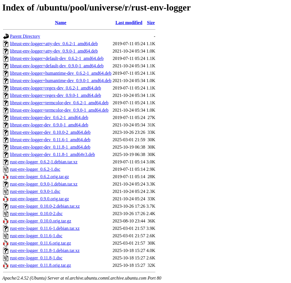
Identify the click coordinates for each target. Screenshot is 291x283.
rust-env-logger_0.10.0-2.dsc (36, 213)
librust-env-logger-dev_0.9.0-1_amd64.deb (49, 124)
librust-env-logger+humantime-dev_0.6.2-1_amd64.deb (60, 73)
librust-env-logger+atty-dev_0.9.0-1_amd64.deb (54, 51)
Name (60, 22)
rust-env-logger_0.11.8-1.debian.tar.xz (45, 250)
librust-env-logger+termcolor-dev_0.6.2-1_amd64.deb (59, 102)
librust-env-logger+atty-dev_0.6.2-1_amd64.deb (54, 43)
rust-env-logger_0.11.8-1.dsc (36, 257)
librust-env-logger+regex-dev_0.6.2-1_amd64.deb (55, 88)
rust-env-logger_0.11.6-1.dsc (36, 235)
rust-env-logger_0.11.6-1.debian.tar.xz (45, 228)
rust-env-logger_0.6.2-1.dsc (35, 169)
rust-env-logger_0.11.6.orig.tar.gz (40, 243)
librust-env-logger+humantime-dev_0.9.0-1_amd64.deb (60, 80)
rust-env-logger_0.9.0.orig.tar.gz (39, 198)
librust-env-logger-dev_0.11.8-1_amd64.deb (50, 147)
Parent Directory (25, 36)
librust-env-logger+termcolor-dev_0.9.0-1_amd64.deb (59, 110)
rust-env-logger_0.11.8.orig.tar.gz (40, 265)
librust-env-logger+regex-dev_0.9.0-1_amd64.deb (55, 95)
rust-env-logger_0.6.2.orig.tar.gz (39, 176)
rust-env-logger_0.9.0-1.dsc (35, 191)
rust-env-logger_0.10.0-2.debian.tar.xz (45, 206)
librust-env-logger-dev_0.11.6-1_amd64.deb (50, 139)
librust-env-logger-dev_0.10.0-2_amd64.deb (50, 132)
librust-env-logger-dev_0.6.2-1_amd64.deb (49, 117)
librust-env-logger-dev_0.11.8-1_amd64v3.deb (52, 154)
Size (151, 22)
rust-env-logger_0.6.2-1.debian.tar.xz (44, 161)
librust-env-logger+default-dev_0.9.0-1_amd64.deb (56, 65)
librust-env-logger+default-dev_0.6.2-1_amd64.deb (56, 58)
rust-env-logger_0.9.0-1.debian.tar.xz (44, 184)
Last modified (128, 22)
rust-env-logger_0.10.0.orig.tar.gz (40, 221)
